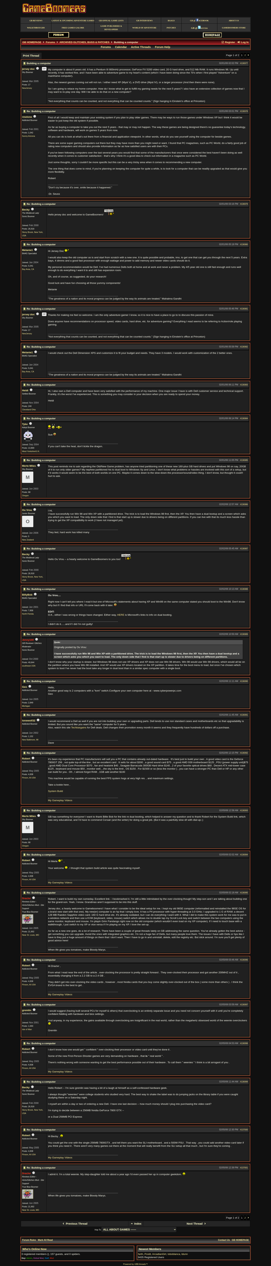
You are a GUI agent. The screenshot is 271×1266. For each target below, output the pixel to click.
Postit (148, 1254)
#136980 (244, 244)
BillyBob (27, 594)
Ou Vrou (27, 510)
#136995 (244, 892)
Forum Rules (29, 1240)
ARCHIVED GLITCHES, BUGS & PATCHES (84, 42)
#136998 (244, 1043)
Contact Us (224, 1240)
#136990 (244, 681)
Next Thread (197, 1223)
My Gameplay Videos (60, 800)
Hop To (98, 1230)
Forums (50, 42)
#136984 (244, 418)
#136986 (244, 504)
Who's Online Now (34, 1249)
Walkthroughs (36, 28)
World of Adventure (144, 28)
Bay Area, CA (28, 269)
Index (136, 1223)
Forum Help (162, 47)
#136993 (244, 810)
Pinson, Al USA (29, 778)
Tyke (25, 424)
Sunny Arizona (28, 136)
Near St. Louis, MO (30, 935)
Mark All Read (45, 1240)
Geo (24, 686)
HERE (120, 614)
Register (228, 42)
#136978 (244, 111)
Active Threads (141, 47)
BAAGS (171, 21)
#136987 (244, 548)
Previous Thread (74, 1223)
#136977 (244, 63)
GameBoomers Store (234, 28)
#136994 (244, 854)
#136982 (244, 347)
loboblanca (174, 1254)
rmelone (27, 117)
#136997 (244, 1004)
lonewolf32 (28, 720)
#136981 (244, 309)
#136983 (244, 385)
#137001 (244, 1167)
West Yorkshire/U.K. (31, 451)
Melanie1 (27, 250)
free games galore (73, 28)
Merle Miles (29, 465)
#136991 (244, 715)
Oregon (25, 495)
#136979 (244, 204)
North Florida (28, 614)
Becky (26, 209)
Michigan (26, 706)
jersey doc (28, 69)
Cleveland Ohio (29, 409)
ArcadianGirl (159, 1254)
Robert (26, 758)
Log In (243, 42)
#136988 (244, 589)
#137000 (244, 1129)
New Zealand (28, 540)
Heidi (25, 390)
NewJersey (27, 88)
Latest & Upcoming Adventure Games (73, 21)
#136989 (244, 634)
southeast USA (28, 666)
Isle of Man (27, 1029)
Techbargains (78, 727)
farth (140, 1254)
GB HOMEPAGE (31, 42)
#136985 (244, 460)
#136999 (244, 1082)
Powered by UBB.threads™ (135, 1264)
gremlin (26, 1010)
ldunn (184, 1254)
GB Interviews (144, 21)
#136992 (244, 753)
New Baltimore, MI (30, 740)
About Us (234, 21)
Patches (171, 28)
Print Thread (31, 55)
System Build (55, 791)
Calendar (121, 47)
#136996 (244, 960)
